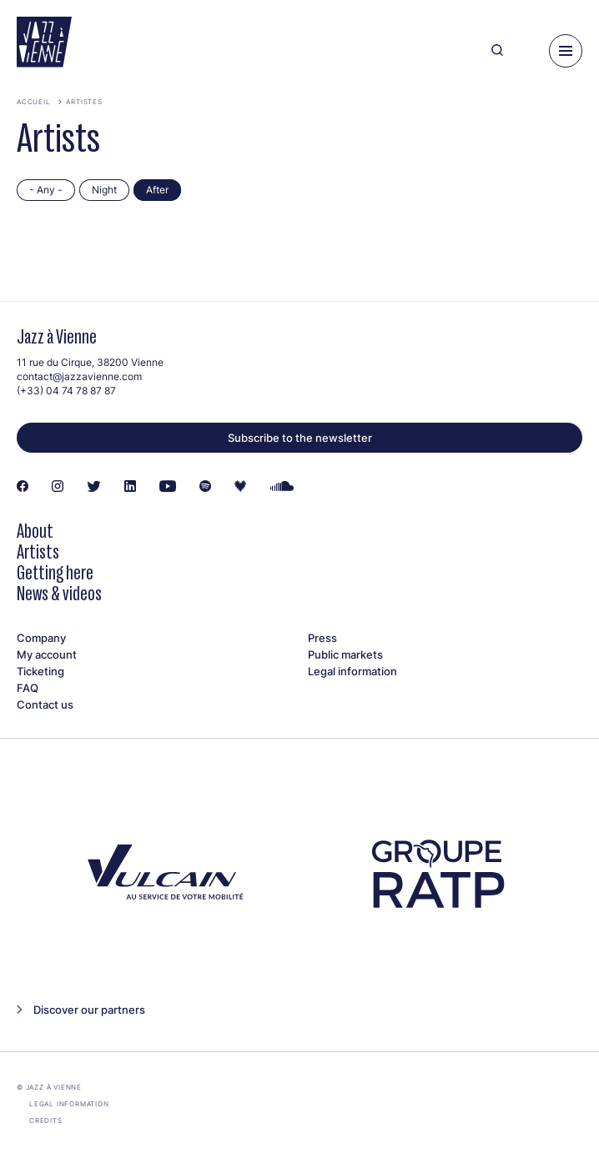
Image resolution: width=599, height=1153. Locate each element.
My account (47, 654)
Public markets (345, 654)
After (157, 190)
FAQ (27, 687)
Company (41, 637)
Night (104, 190)
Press (322, 637)
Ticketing (40, 671)
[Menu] (565, 51)
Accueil (34, 102)
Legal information (352, 671)
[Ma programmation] (526, 51)
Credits (46, 1120)
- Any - (46, 190)
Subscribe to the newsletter (300, 437)
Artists (38, 551)
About (35, 530)
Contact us (45, 704)
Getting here (55, 572)
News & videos (59, 593)
